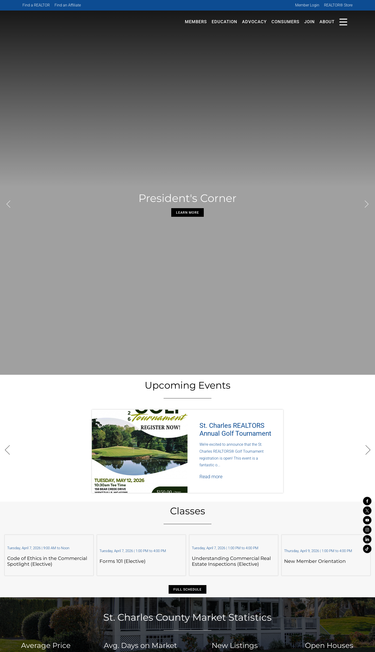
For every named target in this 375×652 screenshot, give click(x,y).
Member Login (307, 5)
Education (224, 21)
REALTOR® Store (338, 5)
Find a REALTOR (36, 5)
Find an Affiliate (68, 5)
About (327, 21)
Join (309, 21)
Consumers (285, 21)
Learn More (187, 212)
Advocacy (254, 21)
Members (196, 21)
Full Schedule (187, 589)
